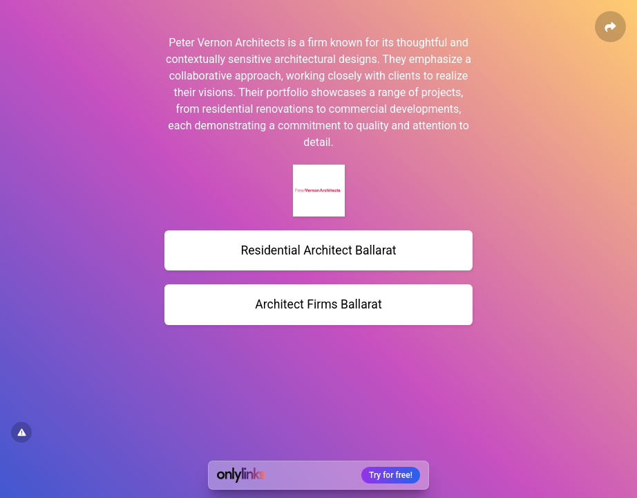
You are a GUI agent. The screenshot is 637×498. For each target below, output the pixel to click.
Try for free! (390, 475)
